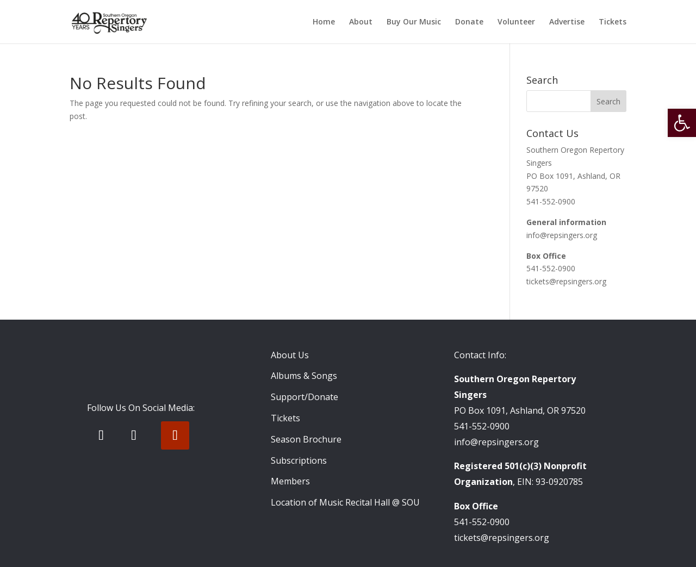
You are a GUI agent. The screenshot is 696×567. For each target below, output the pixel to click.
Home (324, 22)
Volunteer (516, 22)
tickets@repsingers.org (566, 281)
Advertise (567, 22)
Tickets (612, 22)
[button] (682, 123)
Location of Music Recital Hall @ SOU (345, 502)
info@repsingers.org (561, 235)
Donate (469, 22)
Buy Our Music (414, 22)
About (360, 22)
